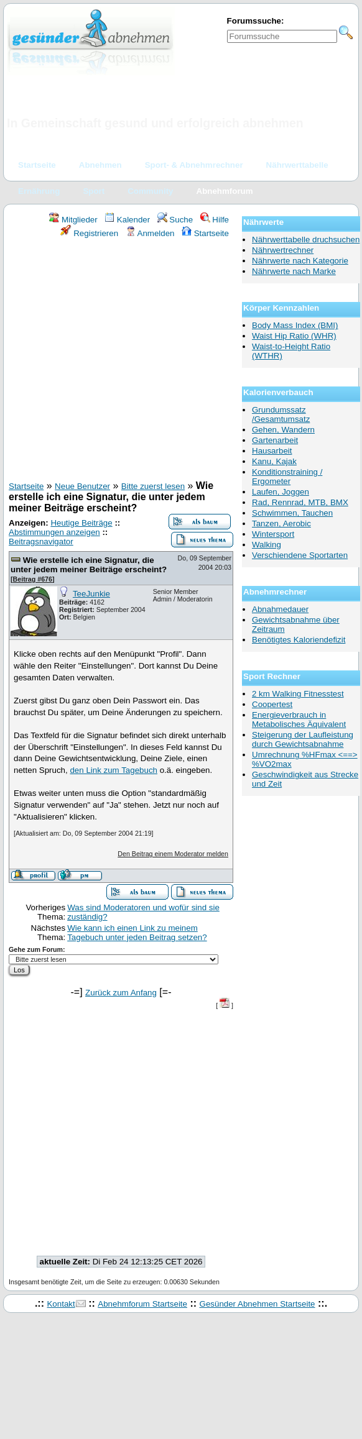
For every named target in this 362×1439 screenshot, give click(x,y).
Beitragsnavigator (41, 541)
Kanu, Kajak (274, 461)
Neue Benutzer (82, 486)
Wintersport (273, 534)
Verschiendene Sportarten (300, 555)
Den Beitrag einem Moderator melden (173, 853)
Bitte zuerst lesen (153, 486)
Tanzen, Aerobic (281, 523)
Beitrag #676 (32, 579)
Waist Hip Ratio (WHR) (294, 335)
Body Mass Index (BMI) (295, 325)
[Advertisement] (116, 361)
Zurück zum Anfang (121, 992)
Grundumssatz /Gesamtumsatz (281, 414)
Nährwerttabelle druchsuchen (306, 239)
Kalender (127, 219)
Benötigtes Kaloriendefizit (298, 639)
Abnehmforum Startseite (142, 1304)
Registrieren (89, 233)
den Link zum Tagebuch (113, 770)
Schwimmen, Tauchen (292, 513)
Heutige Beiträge (81, 523)
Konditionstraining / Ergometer (287, 476)
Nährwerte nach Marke (294, 271)
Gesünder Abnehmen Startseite (257, 1304)
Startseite (205, 233)
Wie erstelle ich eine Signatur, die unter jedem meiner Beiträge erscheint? (89, 564)
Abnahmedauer (280, 609)
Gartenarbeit (275, 440)
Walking (266, 544)
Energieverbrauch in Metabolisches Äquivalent (299, 719)
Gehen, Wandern (283, 429)
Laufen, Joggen (280, 491)
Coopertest (272, 704)
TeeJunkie (91, 593)
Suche (175, 219)
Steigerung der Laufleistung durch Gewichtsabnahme (302, 739)
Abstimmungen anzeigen (54, 532)
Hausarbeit (272, 450)
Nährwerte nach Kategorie (300, 260)
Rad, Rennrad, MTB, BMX (300, 502)
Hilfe (214, 219)
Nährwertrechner (282, 250)
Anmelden (150, 233)
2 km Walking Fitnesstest (298, 693)
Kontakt (61, 1304)
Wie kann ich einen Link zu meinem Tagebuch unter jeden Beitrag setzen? (137, 932)
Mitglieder (73, 219)
